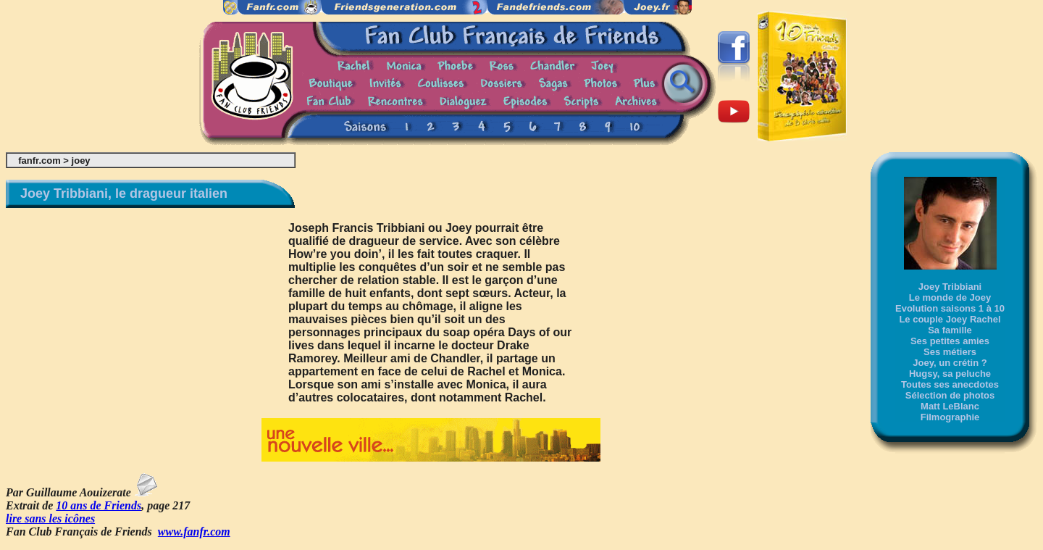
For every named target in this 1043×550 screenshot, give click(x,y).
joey (81, 160)
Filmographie (950, 417)
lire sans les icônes (50, 518)
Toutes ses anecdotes (950, 384)
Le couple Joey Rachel (949, 319)
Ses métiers (949, 351)
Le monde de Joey (950, 297)
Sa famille (950, 330)
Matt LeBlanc (950, 406)
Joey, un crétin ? (950, 362)
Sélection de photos (950, 395)
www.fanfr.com (194, 531)
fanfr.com (39, 160)
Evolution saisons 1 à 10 (950, 308)
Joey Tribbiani (949, 286)
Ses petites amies (949, 341)
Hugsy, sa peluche (950, 373)
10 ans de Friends (98, 505)
